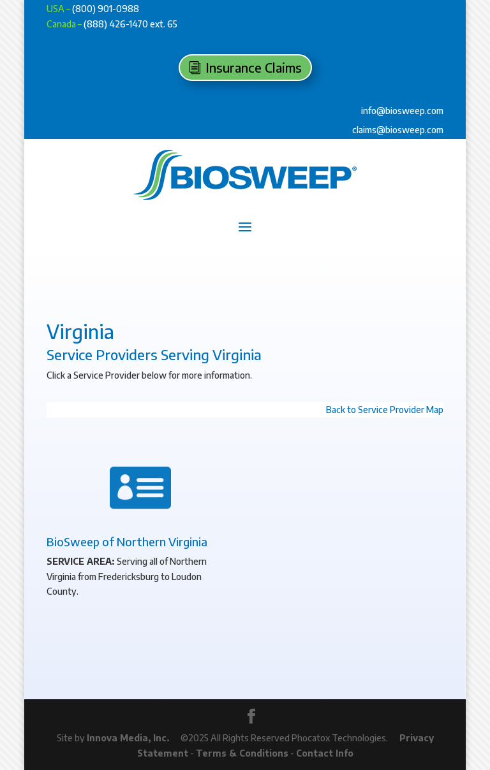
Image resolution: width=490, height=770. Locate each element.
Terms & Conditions (242, 753)
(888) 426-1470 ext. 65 (130, 23)
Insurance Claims (253, 67)
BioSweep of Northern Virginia (127, 541)
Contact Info (324, 753)
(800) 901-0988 (105, 8)
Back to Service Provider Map (384, 409)
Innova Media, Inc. (128, 737)
